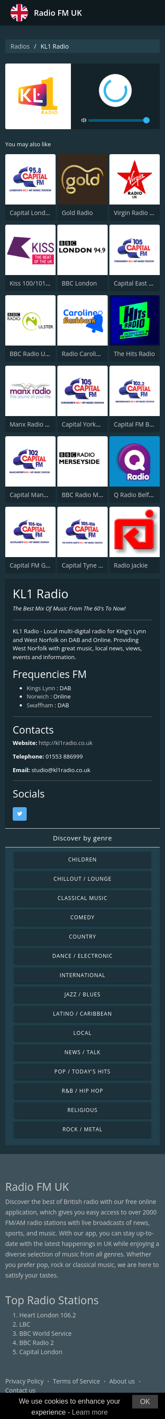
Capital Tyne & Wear (90, 565)
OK (145, 1401)
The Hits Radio (134, 353)
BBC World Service (45, 1333)
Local (83, 1033)
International (82, 975)
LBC (24, 1324)
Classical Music (83, 898)
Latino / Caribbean (82, 1013)
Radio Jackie (131, 565)
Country (82, 936)
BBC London (79, 283)
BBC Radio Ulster (34, 353)
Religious (82, 1110)
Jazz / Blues (82, 994)
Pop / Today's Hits (82, 1071)
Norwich (38, 696)
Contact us (20, 1390)
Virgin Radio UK (136, 212)
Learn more (90, 1412)
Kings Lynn (41, 688)
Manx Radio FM (31, 424)
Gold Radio (77, 212)
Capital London (31, 212)
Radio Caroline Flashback (97, 353)
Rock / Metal (83, 1129)
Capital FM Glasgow (37, 565)
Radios (20, 46)
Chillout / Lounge (82, 878)
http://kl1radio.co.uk (65, 743)
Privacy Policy (24, 1381)
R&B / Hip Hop (82, 1090)
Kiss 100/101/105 (34, 283)
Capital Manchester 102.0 (46, 495)
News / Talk (82, 1052)
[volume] (119, 120)
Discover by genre (82, 837)
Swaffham (40, 705)
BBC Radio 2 (36, 1342)
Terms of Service (76, 1381)
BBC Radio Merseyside (93, 495)
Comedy (82, 917)
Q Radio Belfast (136, 495)
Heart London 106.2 (47, 1315)
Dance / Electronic (83, 956)
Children (82, 859)
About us (122, 1381)
